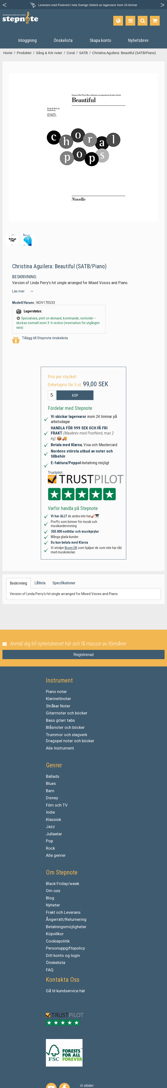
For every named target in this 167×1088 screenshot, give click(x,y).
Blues (51, 783)
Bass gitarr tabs (60, 720)
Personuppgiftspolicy (65, 948)
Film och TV (57, 805)
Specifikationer (63, 583)
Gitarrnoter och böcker (66, 713)
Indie (50, 812)
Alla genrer (56, 855)
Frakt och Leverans (63, 912)
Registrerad (83, 655)
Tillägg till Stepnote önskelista (40, 340)
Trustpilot (55, 472)
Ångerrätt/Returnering (66, 919)
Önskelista (55, 962)
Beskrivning (18, 583)
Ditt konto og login (63, 955)
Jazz (50, 826)
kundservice (67, 990)
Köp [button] (75, 395)
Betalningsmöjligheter (66, 926)
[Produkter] (130, 21)
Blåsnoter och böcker (65, 727)
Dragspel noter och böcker (70, 740)
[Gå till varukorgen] (155, 21)
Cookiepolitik (58, 941)
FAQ (49, 969)
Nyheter (53, 905)
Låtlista (39, 583)
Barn (50, 790)
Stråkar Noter (58, 705)
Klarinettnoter (58, 698)
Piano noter (56, 691)
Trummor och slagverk (66, 734)
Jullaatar (54, 833)
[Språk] (118, 21)
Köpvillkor (55, 933)
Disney (52, 797)
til (53, 990)
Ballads (52, 776)
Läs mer (18, 291)
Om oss (53, 890)
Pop (49, 840)
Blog (50, 897)
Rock (50, 848)
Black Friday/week (62, 883)
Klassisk (53, 819)
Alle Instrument (60, 748)
